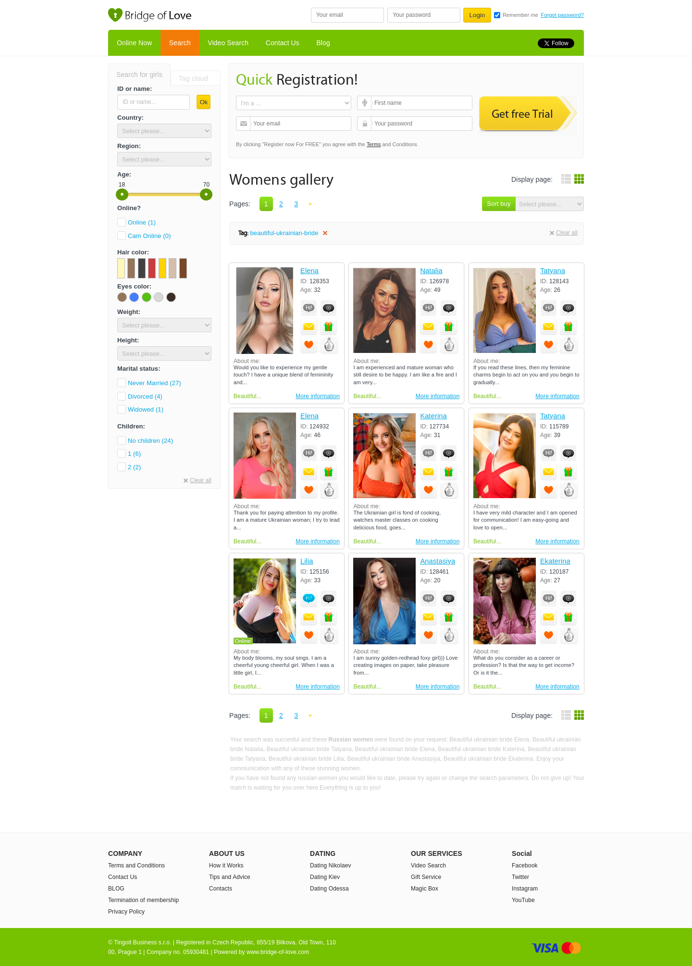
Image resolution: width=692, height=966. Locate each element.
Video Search (228, 43)
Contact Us (282, 43)
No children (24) (150, 440)
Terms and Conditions (136, 865)
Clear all (200, 480)
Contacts (220, 888)
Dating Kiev (325, 877)
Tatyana (552, 271)
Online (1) (142, 222)
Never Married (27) (154, 383)
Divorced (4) (145, 396)
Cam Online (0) (149, 235)
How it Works (226, 865)
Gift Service (426, 877)
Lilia (306, 561)
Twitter (520, 877)
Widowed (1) (145, 409)
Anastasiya (437, 561)
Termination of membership (143, 900)
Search (180, 43)
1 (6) (134, 453)
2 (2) (134, 467)
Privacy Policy (126, 911)
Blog (323, 43)
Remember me (520, 15)
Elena (309, 271)
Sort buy (498, 203)
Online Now (134, 43)
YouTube (523, 900)
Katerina (433, 416)
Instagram (525, 888)
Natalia (431, 271)
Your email (244, 123)
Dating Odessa (329, 888)
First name (365, 103)
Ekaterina (555, 561)
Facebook (525, 865)
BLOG (116, 888)
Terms (374, 144)
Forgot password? (562, 15)
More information (318, 396)
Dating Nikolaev (330, 865)
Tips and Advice (229, 877)
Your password (365, 123)
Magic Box (424, 888)
